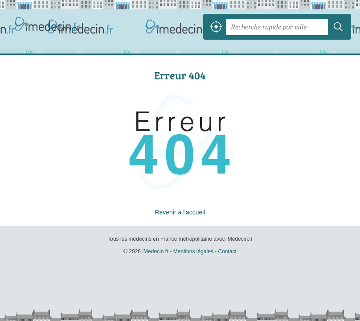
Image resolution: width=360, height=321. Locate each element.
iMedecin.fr (49, 27)
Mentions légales (193, 251)
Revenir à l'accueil (180, 212)
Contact (227, 251)
